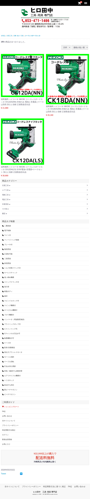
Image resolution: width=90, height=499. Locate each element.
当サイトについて (8, 421)
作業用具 (6, 204)
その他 (5, 209)
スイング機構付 (9, 305)
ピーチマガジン (9, 394)
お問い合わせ (7, 416)
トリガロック (8, 380)
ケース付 (6, 343)
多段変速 (6, 263)
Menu (86, 2)
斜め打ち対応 (8, 385)
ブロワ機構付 (8, 315)
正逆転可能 (7, 254)
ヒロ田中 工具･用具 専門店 (45, 492)
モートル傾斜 (8, 357)
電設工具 (6, 199)
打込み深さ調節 (9, 366)
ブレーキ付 (7, 245)
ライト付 (6, 235)
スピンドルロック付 (10, 301)
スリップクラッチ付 (10, 282)
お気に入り (6, 444)
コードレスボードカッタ (32, 36)
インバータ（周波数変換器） (14, 319)
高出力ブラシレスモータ (12, 352)
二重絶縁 (6, 226)
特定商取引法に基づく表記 (54, 487)
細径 (5, 296)
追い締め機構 (8, 277)
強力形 (5, 287)
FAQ (3, 411)
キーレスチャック (9, 273)
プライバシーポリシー (10, 425)
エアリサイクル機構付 (11, 376)
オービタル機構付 (9, 310)
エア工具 (6, 190)
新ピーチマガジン (9, 390)
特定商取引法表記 (8, 430)
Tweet (3, 474)
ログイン (5, 435)
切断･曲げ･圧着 (18, 36)
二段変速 (6, 259)
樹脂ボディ (7, 291)
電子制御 (6, 231)
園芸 (4, 213)
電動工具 (6, 195)
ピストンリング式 (9, 329)
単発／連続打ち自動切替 (12, 371)
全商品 (3, 36)
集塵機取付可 (8, 338)
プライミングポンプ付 (11, 324)
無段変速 (6, 249)
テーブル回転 (8, 362)
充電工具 (9, 36)
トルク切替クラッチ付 (11, 268)
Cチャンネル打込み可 (11, 334)
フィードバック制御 (10, 240)
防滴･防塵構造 (8, 348)
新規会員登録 (7, 439)
